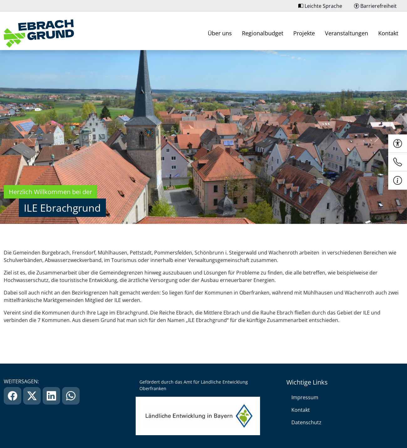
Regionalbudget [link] (262, 33)
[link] (39, 33)
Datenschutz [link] (306, 422)
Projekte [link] (304, 33)
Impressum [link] (304, 397)
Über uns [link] (220, 33)
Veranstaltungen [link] (346, 33)
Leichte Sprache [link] (320, 6)
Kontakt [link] (388, 33)
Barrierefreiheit (375, 6)
